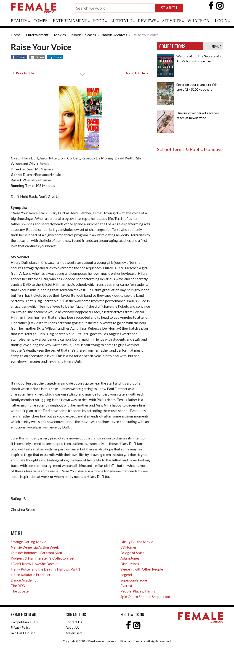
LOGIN (221, 21)
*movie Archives (114, 34)
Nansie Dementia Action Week (35, 547)
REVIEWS (147, 21)
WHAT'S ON (198, 21)
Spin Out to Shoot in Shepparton (145, 596)
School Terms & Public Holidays (189, 149)
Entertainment (37, 34)
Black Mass (129, 563)
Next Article (137, 73)
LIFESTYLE (121, 21)
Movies (60, 34)
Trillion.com (124, 641)
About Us (72, 627)
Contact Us (74, 622)
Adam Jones (129, 558)
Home (16, 34)
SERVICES (171, 21)
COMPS (41, 21)
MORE (216, 46)
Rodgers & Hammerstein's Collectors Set (42, 558)
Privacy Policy (20, 627)
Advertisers (74, 633)
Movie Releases (83, 34)
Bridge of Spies (132, 552)
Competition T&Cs (24, 622)
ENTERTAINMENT (70, 21)
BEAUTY (19, 21)
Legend (126, 574)
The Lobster (20, 591)
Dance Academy (23, 580)
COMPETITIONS (172, 46)
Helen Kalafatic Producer (31, 574)
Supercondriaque (133, 580)
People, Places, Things (137, 591)
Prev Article (23, 73)
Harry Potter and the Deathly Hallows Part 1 (45, 569)
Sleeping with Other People (141, 569)
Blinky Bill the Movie (136, 541)
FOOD (98, 21)
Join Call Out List (23, 633)
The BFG (18, 585)
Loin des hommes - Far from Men (36, 552)
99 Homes (128, 547)
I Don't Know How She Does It (34, 563)
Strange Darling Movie (28, 541)
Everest (126, 585)
